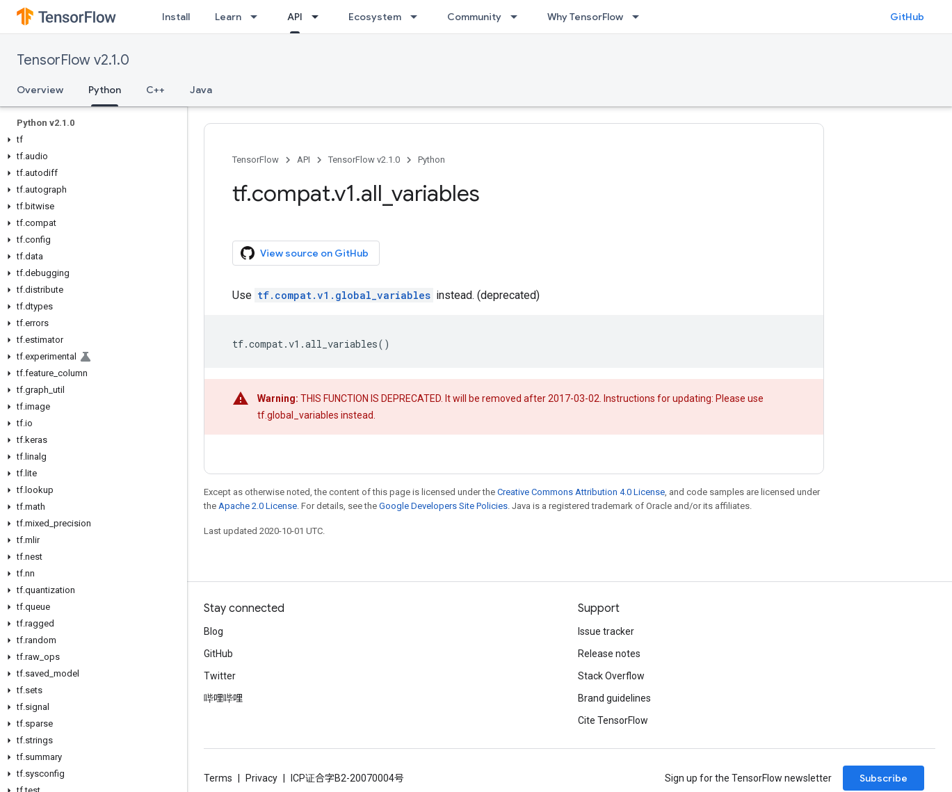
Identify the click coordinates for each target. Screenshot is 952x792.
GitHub (907, 16)
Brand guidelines (614, 698)
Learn (228, 16)
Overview (40, 89)
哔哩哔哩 (223, 698)
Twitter (220, 675)
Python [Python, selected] (104, 89)
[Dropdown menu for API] (319, 16)
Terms (218, 778)
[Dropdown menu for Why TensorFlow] (639, 16)
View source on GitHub (305, 253)
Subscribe (883, 778)
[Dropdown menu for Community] (518, 16)
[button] (90, 139)
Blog (213, 631)
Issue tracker (606, 631)
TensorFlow (255, 159)
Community (474, 16)
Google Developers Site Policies (443, 506)
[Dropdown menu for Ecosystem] (418, 16)
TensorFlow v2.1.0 (73, 60)
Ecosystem (374, 16)
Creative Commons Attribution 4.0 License (581, 492)
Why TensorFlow (585, 16)
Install (176, 16)
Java (201, 89)
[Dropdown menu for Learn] (258, 16)
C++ (155, 89)
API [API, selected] (294, 16)
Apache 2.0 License (257, 506)
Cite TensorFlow (613, 720)
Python (431, 159)
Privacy (261, 778)
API (303, 159)
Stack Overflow (611, 675)
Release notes (609, 653)
